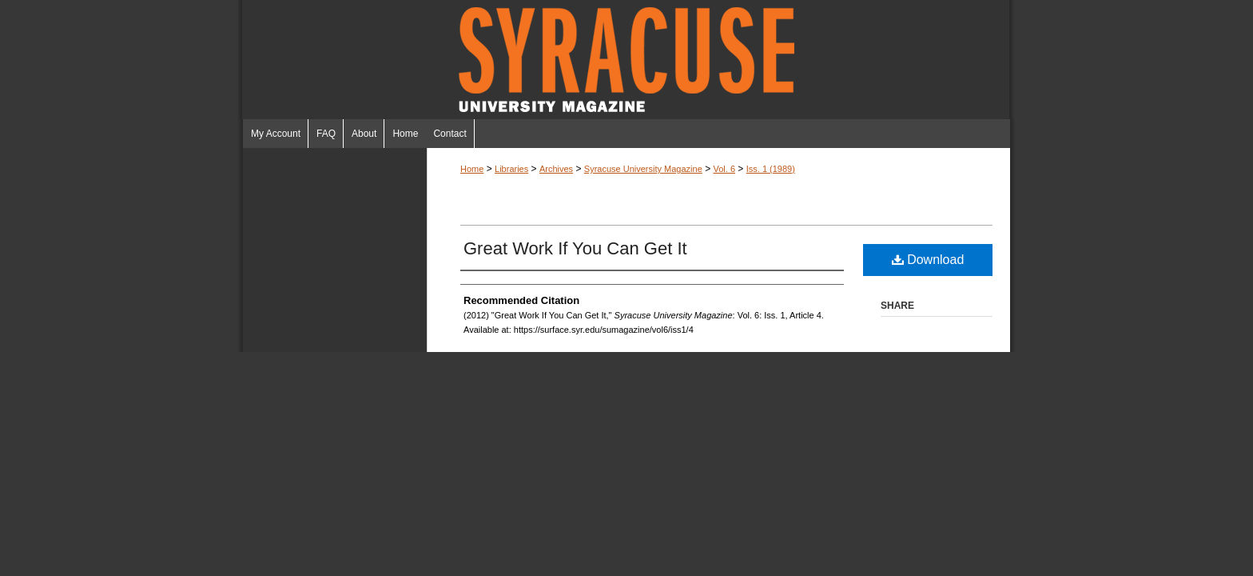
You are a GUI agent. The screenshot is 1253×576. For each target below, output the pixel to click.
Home (471, 169)
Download (928, 259)
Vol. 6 (724, 169)
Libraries (511, 169)
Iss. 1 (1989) (770, 169)
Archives (556, 169)
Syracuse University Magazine (626, 59)
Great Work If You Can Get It (575, 248)
